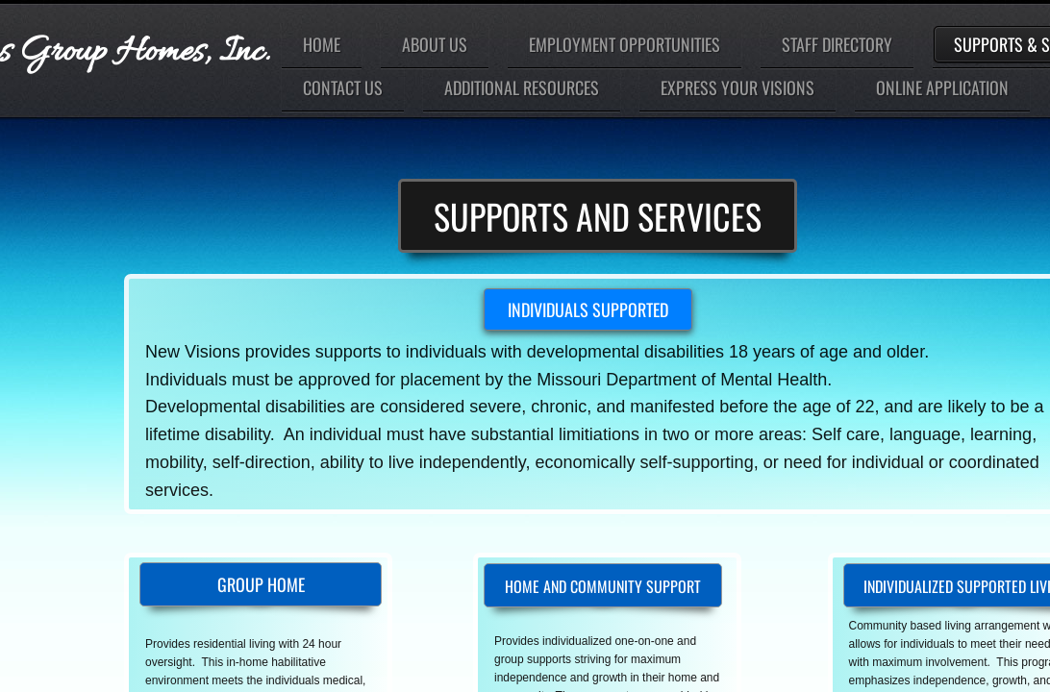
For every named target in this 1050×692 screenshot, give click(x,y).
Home (321, 44)
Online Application (942, 87)
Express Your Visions (737, 87)
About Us (434, 44)
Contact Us (343, 87)
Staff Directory (837, 44)
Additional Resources (521, 87)
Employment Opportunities (624, 44)
